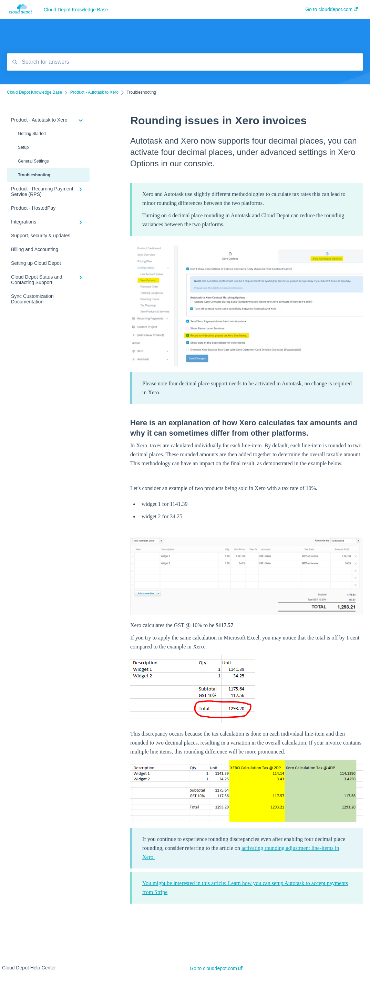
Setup (23, 147)
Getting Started (32, 133)
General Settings (33, 161)
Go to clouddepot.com (216, 968)
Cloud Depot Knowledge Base (76, 9)
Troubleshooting (34, 175)
